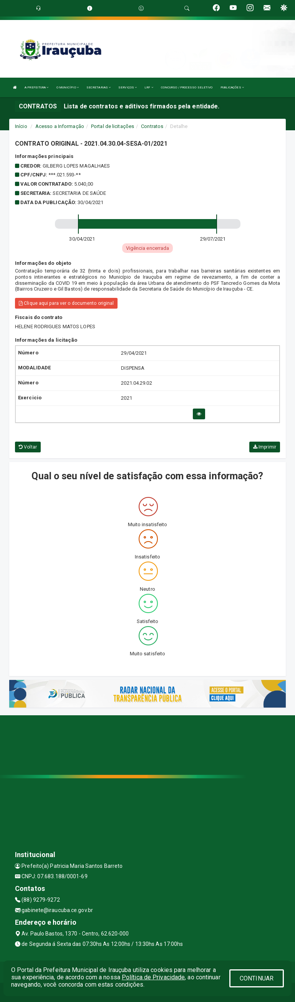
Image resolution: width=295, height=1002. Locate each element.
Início (21, 126)
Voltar (28, 447)
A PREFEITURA (36, 87)
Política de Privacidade (153, 977)
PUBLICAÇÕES (232, 87)
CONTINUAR (256, 978)
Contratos (152, 126)
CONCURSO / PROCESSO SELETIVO (187, 87)
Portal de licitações (112, 126)
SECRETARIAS (98, 87)
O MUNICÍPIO (67, 87)
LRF (148, 87)
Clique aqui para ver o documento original (66, 303)
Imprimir (264, 447)
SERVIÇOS (127, 87)
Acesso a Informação (59, 126)
